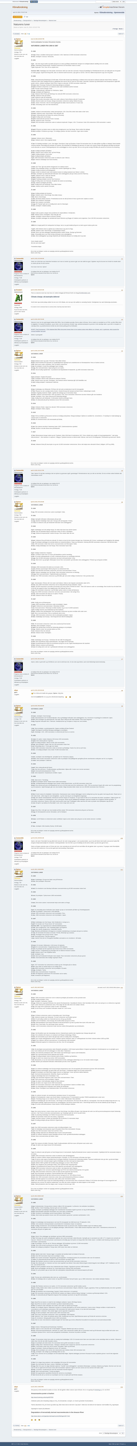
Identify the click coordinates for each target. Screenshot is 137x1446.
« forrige (115, 29)
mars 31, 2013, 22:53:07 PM (37, 38)
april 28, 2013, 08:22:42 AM (37, 705)
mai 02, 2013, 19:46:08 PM (37, 869)
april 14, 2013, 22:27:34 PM (37, 350)
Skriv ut (121, 33)
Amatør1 (19, 290)
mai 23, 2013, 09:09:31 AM (37, 1196)
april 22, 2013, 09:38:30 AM (37, 690)
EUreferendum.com (84, 293)
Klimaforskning (20, 7)
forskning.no (98, 1390)
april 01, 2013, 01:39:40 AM (37, 258)
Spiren (18, 39)
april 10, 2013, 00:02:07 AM (37, 289)
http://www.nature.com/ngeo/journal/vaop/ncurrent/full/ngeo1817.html (50, 1416)
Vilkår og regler (115, 1444)
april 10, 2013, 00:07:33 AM (37, 319)
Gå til (100, 1433)
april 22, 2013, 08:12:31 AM (37, 658)
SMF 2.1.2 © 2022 (15, 1444)
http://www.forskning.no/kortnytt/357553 (42, 1397)
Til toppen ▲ (123, 1444)
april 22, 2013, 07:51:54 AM (37, 501)
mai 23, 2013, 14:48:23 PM (37, 1386)
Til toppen (16, 1425)
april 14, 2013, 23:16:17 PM (37, 470)
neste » (121, 29)
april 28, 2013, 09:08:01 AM (37, 837)
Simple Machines (24, 1444)
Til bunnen (16, 33)
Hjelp (110, 1444)
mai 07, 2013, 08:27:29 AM (37, 987)
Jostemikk (19, 258)
